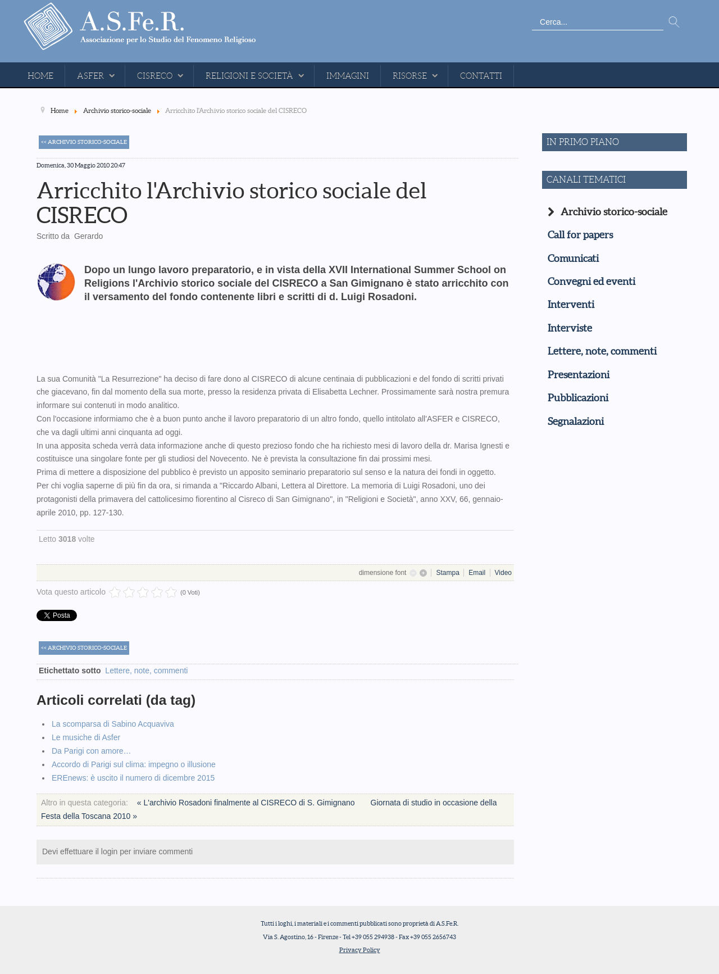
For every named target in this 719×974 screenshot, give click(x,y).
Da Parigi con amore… (91, 750)
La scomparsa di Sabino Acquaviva (113, 723)
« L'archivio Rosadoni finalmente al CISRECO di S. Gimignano (247, 802)
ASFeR (90, 75)
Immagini (347, 75)
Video (503, 573)
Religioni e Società (249, 75)
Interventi (571, 304)
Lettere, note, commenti (146, 670)
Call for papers (580, 235)
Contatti (481, 75)
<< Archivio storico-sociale (84, 142)
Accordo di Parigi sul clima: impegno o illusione (134, 764)
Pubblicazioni (578, 398)
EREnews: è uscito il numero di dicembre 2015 (133, 777)
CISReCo (154, 75)
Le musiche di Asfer (86, 737)
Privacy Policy (359, 949)
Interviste (570, 328)
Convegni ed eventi (591, 281)
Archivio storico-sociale (614, 212)
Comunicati (573, 258)
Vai (674, 22)
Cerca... (532, 14)
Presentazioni (578, 374)
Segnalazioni (576, 421)
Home (40, 75)
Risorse (410, 75)
